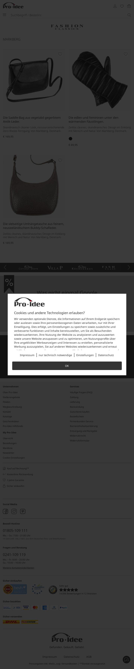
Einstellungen (85, 355)
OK (67, 366)
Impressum (27, 355)
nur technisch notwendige (55, 355)
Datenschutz (106, 355)
